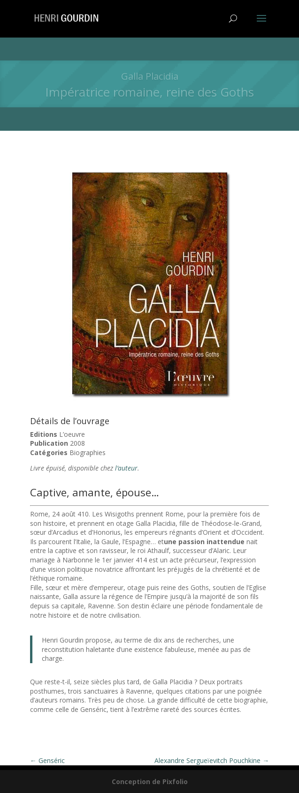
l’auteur (126, 468)
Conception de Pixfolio (150, 781)
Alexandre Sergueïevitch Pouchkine (211, 760)
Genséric (47, 760)
